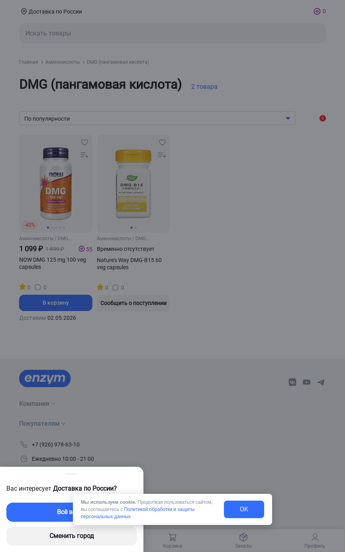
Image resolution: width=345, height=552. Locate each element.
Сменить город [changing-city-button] (71, 536)
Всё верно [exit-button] (71, 512)
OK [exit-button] (244, 509)
